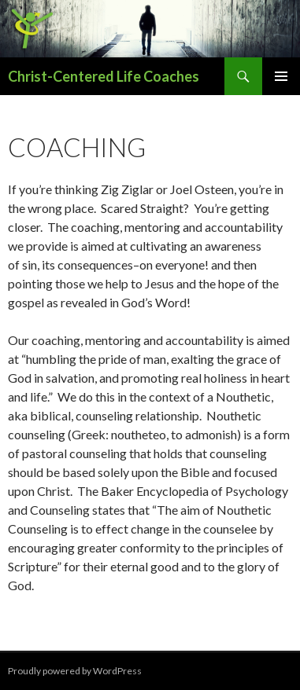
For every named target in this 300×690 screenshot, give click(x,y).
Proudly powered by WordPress (75, 671)
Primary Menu (281, 76)
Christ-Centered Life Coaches (103, 76)
